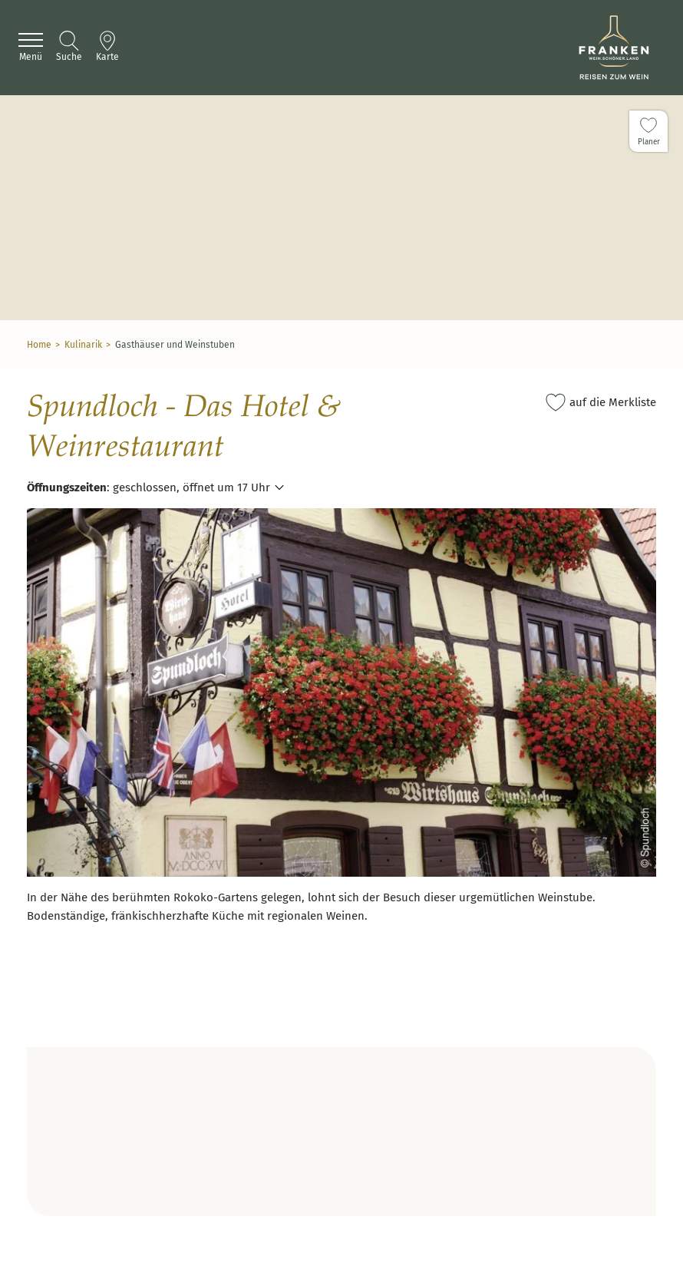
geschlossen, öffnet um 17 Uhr (191, 487)
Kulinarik (83, 344)
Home (39, 344)
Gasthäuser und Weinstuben (175, 344)
